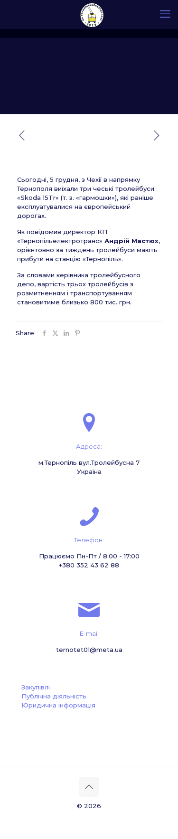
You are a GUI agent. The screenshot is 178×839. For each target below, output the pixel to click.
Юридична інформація (58, 705)
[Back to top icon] (89, 787)
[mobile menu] (165, 14)
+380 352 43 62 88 (89, 565)
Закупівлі (35, 687)
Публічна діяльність (53, 696)
